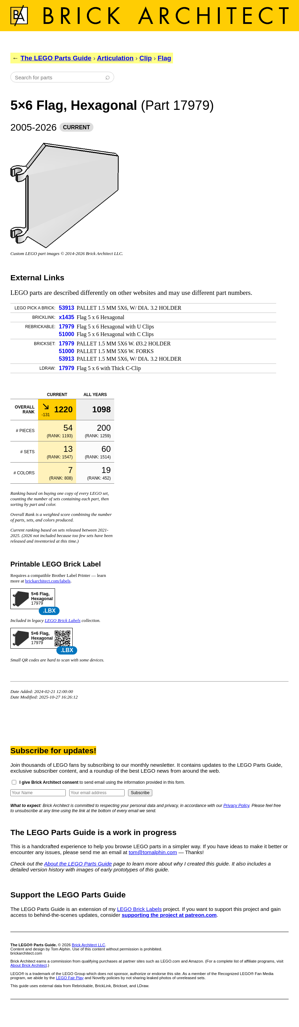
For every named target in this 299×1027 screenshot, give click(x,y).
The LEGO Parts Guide (55, 58)
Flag (164, 58)
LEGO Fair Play (70, 978)
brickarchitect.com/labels (48, 580)
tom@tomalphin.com (153, 852)
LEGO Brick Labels (62, 620)
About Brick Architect (28, 965)
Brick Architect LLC (88, 945)
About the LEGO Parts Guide (78, 864)
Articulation (115, 58)
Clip (145, 58)
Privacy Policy (237, 805)
